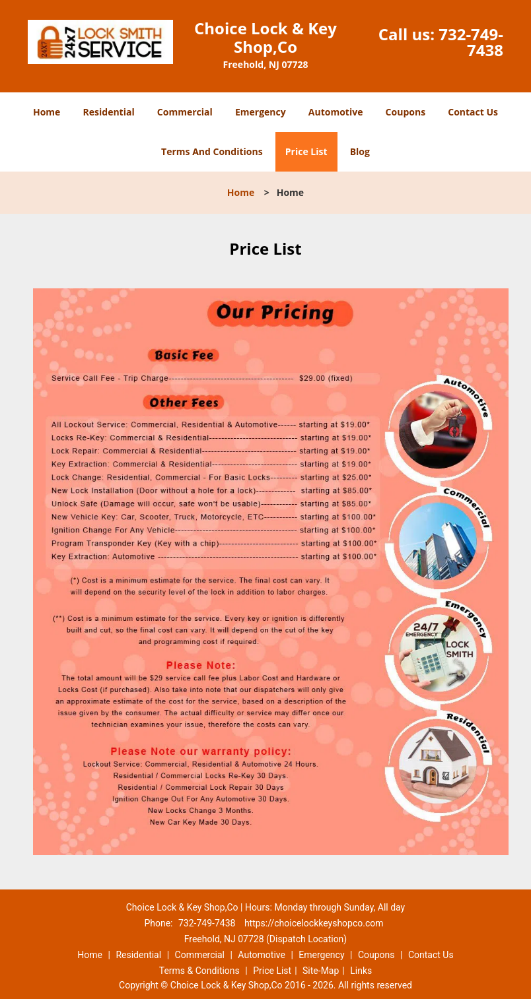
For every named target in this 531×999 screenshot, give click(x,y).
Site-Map (320, 970)
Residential (109, 112)
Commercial (185, 112)
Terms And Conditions (212, 151)
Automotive (335, 112)
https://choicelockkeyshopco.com (314, 923)
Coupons (405, 112)
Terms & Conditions (199, 970)
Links (361, 970)
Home (46, 112)
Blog (360, 151)
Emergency (260, 112)
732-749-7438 (471, 42)
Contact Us (473, 112)
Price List (306, 151)
